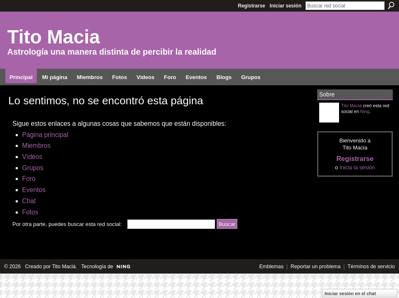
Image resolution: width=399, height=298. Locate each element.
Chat (29, 200)
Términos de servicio (371, 266)
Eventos (34, 189)
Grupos (32, 167)
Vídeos (32, 156)
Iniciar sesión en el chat (350, 293)
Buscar (391, 5)
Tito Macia (53, 37)
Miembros (36, 145)
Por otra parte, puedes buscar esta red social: (67, 224)
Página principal (45, 134)
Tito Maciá (351, 105)
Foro (29, 178)
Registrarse (251, 6)
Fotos (30, 212)
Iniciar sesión (285, 6)
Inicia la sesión (357, 167)
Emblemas (271, 266)
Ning (364, 111)
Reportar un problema (316, 266)
